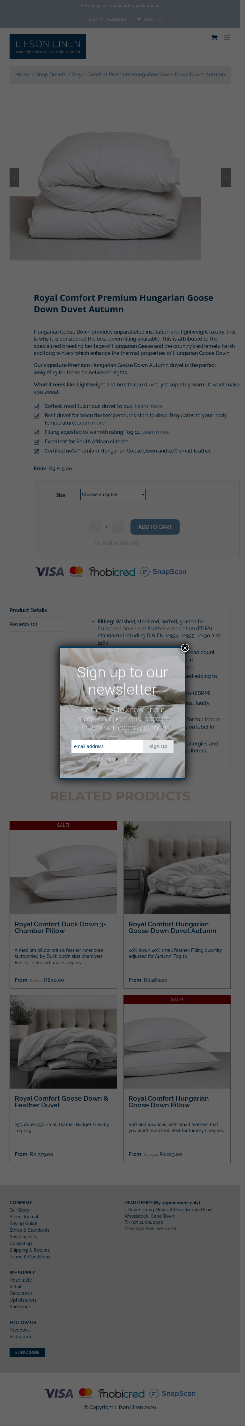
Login (141, 759)
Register (107, 759)
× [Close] (185, 648)
